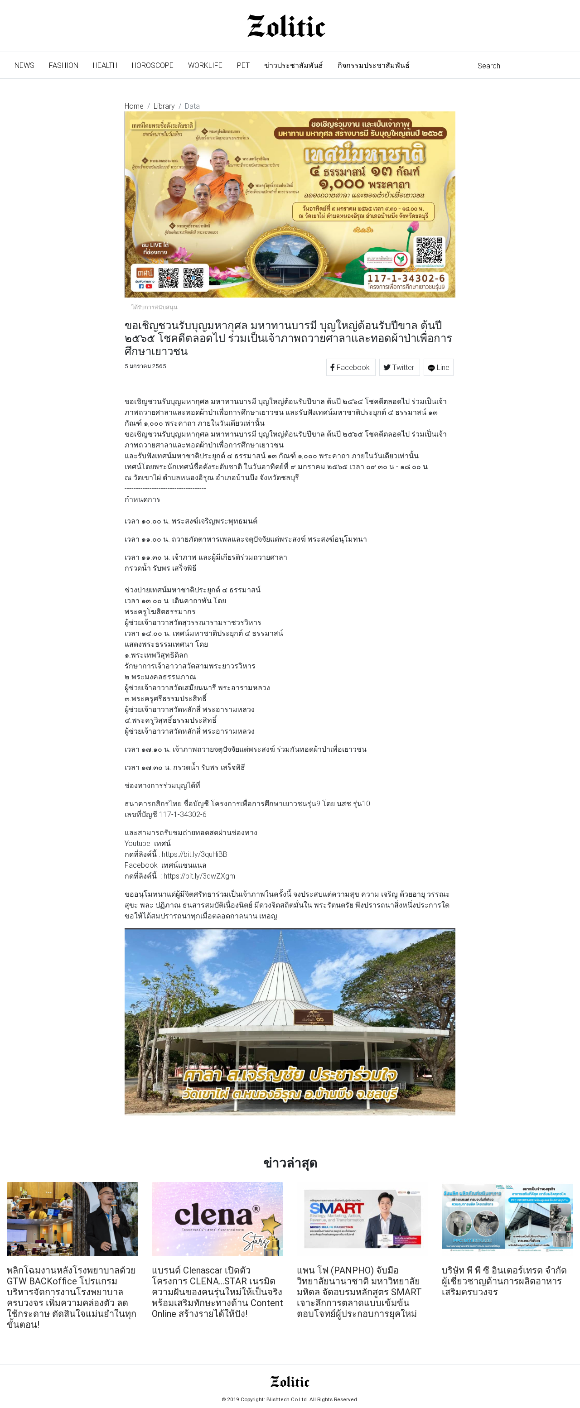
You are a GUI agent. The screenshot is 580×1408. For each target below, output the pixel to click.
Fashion (63, 65)
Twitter (399, 367)
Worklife (205, 65)
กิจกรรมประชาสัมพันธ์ (374, 65)
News (28, 64)
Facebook (351, 367)
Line (439, 367)
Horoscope (153, 65)
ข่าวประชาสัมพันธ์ (293, 65)
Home (134, 106)
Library (164, 106)
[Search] (523, 65)
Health (105, 65)
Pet (243, 65)
